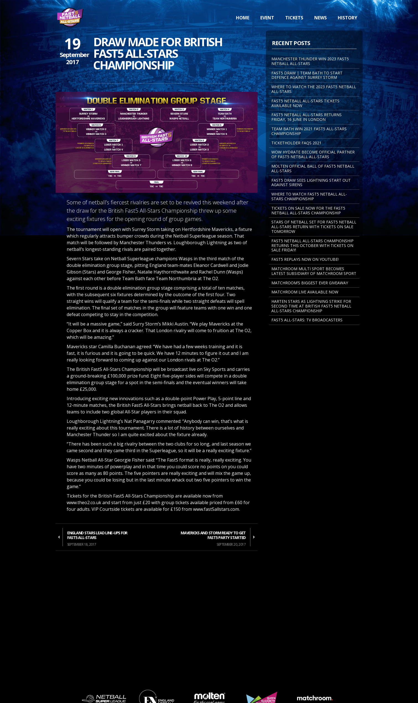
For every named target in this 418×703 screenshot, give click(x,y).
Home (242, 18)
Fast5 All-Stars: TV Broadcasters (306, 319)
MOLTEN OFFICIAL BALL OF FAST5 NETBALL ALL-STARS (312, 168)
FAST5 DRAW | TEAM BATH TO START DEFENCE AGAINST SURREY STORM (306, 75)
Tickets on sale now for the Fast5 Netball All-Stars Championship (308, 210)
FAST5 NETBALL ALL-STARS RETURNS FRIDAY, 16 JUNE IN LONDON (306, 117)
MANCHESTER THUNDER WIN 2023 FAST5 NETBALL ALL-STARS (310, 61)
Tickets (294, 18)
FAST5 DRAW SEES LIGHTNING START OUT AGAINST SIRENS (311, 183)
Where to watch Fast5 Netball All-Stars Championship (309, 196)
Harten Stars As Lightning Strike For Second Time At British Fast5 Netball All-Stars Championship (311, 306)
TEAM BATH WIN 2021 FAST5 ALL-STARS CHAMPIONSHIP (309, 131)
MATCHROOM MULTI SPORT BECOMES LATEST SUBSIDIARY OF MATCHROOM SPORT (313, 271)
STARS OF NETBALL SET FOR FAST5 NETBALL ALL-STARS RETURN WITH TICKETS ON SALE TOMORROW (313, 226)
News (320, 18)
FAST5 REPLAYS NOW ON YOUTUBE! (305, 259)
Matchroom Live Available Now (304, 292)
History (347, 18)
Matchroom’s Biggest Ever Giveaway (309, 282)
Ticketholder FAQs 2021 (296, 142)
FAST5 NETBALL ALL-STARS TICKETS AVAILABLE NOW (305, 103)
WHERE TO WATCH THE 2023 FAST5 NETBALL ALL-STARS (313, 89)
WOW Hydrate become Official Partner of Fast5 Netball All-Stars (313, 154)
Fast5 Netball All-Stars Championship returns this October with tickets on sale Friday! (312, 245)
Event (267, 18)
